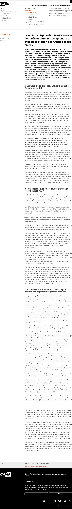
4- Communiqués (6, 19)
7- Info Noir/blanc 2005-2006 (35, 24)
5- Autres (3, 20)
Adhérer (3, 10)
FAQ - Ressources (30, 8)
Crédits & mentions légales (64, 506)
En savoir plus (36, 494)
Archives (28, 10)
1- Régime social (6, 13)
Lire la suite (64, 15)
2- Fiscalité (4, 15)
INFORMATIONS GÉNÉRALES (8, 12)
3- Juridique (4, 17)
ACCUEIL (3, 8)
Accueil (27, 463)
